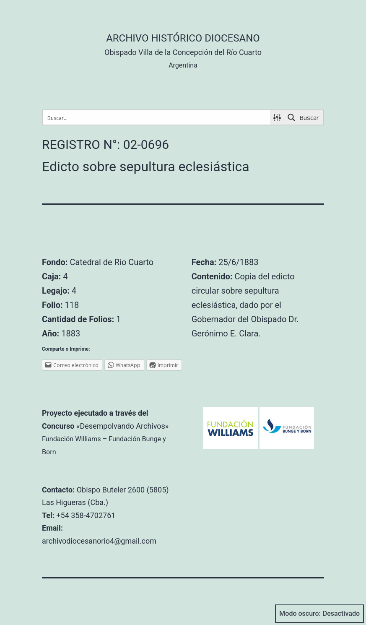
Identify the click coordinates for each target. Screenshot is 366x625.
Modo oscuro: (319, 614)
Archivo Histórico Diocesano (183, 38)
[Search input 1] (156, 117)
